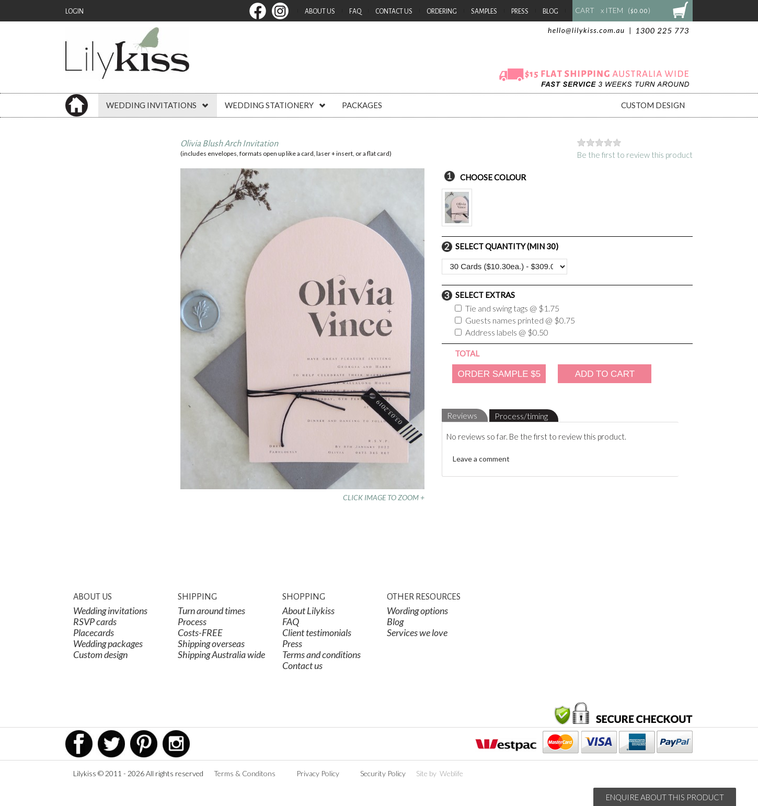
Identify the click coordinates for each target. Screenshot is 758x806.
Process (192, 621)
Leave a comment (481, 458)
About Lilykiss (308, 610)
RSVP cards (95, 621)
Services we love (417, 632)
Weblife (451, 773)
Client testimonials (316, 632)
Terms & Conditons (244, 773)
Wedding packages (108, 643)
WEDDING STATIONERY (275, 105)
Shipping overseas (211, 643)
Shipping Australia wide (221, 654)
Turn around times (211, 610)
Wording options (417, 610)
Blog (550, 11)
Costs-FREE (200, 632)
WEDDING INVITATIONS (157, 105)
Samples (484, 11)
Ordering (442, 11)
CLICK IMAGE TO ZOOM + (383, 497)
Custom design (100, 654)
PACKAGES (362, 105)
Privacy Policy (317, 773)
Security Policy (383, 773)
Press (520, 11)
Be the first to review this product (635, 154)
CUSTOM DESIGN (653, 105)
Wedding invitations (110, 610)
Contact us (302, 665)
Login (74, 11)
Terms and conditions (321, 654)
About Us (320, 11)
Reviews (462, 415)
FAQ (355, 11)
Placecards (93, 632)
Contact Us (393, 11)
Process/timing (521, 416)
